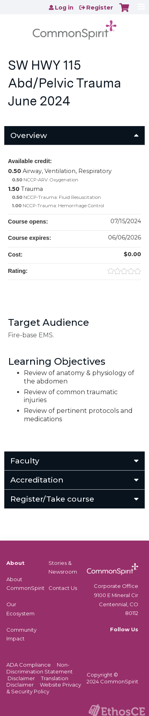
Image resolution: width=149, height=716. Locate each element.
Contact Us (62, 588)
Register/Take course (52, 499)
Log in (64, 7)
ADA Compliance (28, 665)
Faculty (24, 460)
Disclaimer (21, 678)
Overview (28, 135)
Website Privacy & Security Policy (43, 688)
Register (99, 7)
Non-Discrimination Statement (39, 668)
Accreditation (37, 479)
